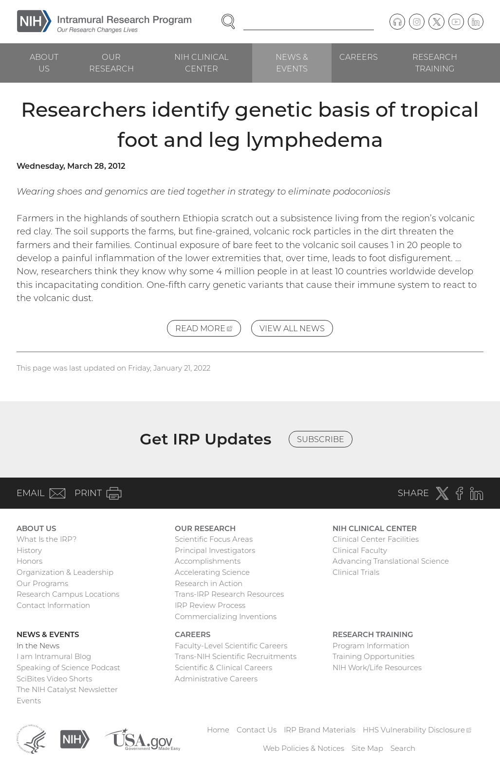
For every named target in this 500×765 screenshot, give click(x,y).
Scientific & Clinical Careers (223, 667)
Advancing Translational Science (391, 561)
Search (402, 748)
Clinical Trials (356, 572)
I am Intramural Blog (54, 656)
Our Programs (42, 583)
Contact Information (53, 605)
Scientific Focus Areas (214, 539)
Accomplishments (208, 561)
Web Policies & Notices (303, 748)
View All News (292, 328)
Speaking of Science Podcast (68, 667)
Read (208, 329)
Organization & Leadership (65, 572)
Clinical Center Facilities (376, 539)
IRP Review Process (210, 605)
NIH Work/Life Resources (377, 667)
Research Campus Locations (68, 594)
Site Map (367, 748)
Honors (29, 561)
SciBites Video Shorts (54, 678)
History (29, 550)
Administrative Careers (216, 678)
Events (29, 700)
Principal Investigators (215, 550)
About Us (44, 62)
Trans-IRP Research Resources (229, 594)
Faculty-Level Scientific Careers (231, 645)
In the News (38, 645)
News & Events (292, 62)
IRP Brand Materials (319, 729)
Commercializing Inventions (226, 616)
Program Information (371, 645)
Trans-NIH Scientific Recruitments (235, 656)
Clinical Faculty (360, 550)
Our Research (111, 62)
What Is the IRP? (46, 539)
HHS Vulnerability (417, 729)
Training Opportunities (373, 656)
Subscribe (320, 439)
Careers (358, 57)
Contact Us (257, 729)
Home (218, 729)
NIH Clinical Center (201, 62)
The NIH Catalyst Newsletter (67, 689)
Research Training (434, 62)
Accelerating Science (212, 572)
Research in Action (208, 583)
